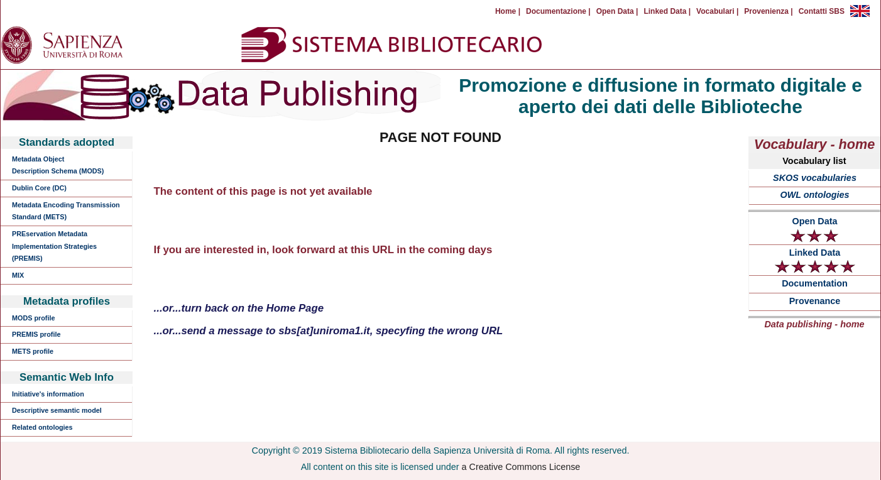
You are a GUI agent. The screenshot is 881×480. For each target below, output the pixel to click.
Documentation (815, 283)
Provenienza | (768, 11)
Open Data (815, 229)
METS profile (32, 351)
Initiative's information (48, 394)
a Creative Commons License (521, 467)
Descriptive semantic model (57, 410)
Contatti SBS (822, 11)
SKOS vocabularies (814, 178)
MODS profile (33, 318)
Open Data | (617, 11)
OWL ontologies (814, 195)
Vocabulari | (717, 11)
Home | (507, 11)
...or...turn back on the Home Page (239, 308)
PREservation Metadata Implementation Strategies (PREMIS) (54, 246)
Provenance (815, 301)
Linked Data (815, 261)
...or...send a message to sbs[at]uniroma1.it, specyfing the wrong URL (328, 331)
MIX (18, 275)
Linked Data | (667, 11)
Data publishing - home (814, 324)
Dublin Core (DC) (39, 188)
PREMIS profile (36, 334)
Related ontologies (42, 427)
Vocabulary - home (814, 144)
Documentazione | (558, 11)
